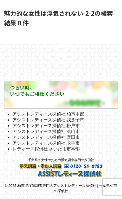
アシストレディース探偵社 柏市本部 (48, 114)
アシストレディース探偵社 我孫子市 (48, 119)
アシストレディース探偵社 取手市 (46, 143)
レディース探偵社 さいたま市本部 (46, 148)
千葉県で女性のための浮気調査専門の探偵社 (61, 160)
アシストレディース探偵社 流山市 (46, 131)
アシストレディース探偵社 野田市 (46, 137)
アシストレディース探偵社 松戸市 (46, 125)
